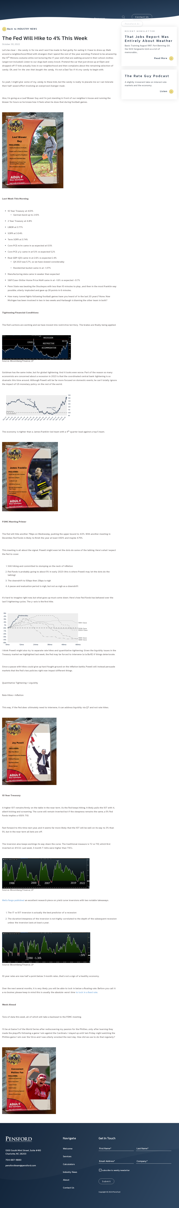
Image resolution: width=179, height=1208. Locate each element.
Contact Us (142, 9)
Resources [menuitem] (99, 10)
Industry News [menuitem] (81, 10)
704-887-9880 (13, 1159)
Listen (166, 91)
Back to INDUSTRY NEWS (19, 29)
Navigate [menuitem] (69, 1138)
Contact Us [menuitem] (68, 1187)
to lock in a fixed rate (86, 992)
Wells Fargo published (13, 900)
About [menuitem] (43, 14)
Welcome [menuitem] (67, 1148)
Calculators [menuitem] (61, 10)
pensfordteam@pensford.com (20, 1165)
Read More (163, 58)
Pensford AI (132, 16)
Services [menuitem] (44, 10)
